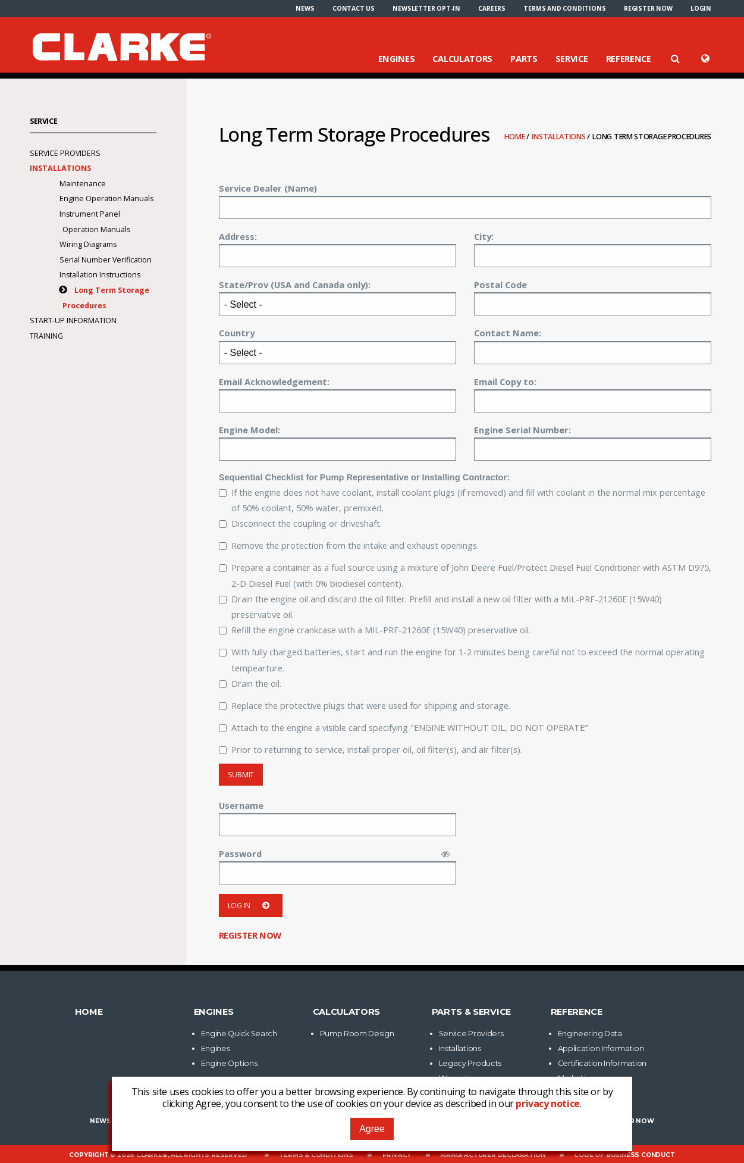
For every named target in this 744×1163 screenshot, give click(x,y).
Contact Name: (507, 333)
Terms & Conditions (316, 1155)
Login (700, 8)
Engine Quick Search (239, 1033)
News (305, 8)
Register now (648, 8)
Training (46, 336)
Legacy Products (470, 1063)
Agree (372, 1129)
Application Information (601, 1048)
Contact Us (353, 8)
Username (241, 805)
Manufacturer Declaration (492, 1155)
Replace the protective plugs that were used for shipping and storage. (364, 705)
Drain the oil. (250, 683)
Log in (251, 905)
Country (237, 333)
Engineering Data (590, 1033)
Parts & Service (471, 1011)
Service (571, 58)
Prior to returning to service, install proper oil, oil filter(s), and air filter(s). (370, 749)
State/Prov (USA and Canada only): (295, 284)
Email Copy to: (505, 381)
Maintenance (82, 184)
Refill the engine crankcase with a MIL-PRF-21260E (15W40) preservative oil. (374, 630)
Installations (559, 137)
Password (240, 853)
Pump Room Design (357, 1033)
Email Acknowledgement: (274, 381)
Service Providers (65, 153)
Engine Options (229, 1063)
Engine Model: (249, 430)
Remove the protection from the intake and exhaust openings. (349, 545)
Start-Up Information (73, 320)
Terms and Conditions (564, 8)
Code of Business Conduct (624, 1155)
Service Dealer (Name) (268, 188)
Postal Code (500, 284)
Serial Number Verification (105, 260)
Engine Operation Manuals (106, 198)
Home (515, 137)
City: (484, 236)
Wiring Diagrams (88, 244)
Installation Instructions (99, 275)
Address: (238, 236)
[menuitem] (305, 8)
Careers (492, 8)
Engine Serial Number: (522, 430)
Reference (628, 58)
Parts (524, 58)
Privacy (397, 1155)
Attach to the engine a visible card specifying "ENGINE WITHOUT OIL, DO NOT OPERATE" (403, 727)
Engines (396, 58)
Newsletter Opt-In (426, 8)
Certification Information (602, 1063)
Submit (241, 775)
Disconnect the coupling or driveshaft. (300, 523)
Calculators (462, 58)
